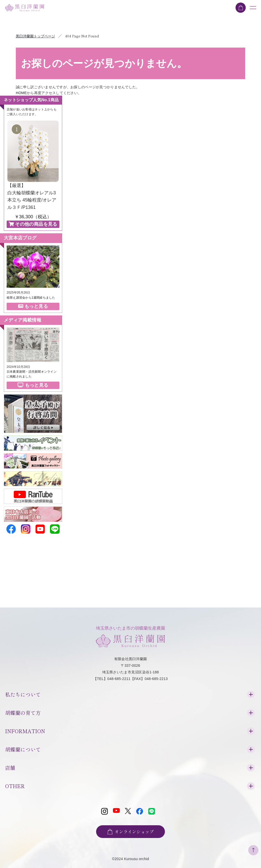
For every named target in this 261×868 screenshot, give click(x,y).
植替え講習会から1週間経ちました (31, 297)
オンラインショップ (130, 830)
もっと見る (33, 305)
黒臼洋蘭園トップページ (35, 36)
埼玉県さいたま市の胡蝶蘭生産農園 (130, 635)
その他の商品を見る (33, 223)
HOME (21, 93)
